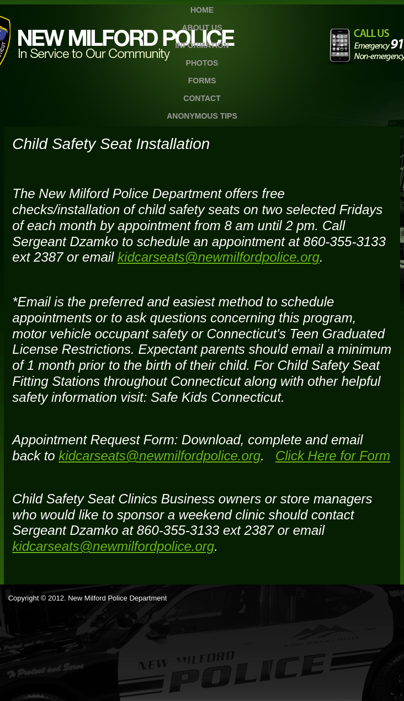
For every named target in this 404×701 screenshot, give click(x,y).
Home (202, 10)
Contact (201, 98)
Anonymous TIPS (202, 115)
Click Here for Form (332, 455)
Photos (202, 63)
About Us (202, 27)
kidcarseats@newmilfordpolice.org (219, 256)
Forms (202, 80)
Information (202, 45)
